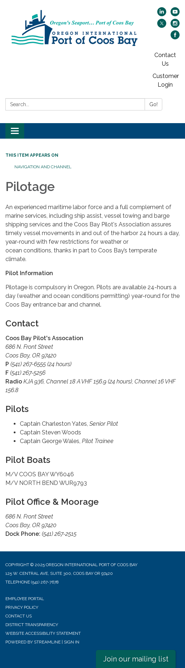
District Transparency (31, 624)
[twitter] (161, 25)
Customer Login (166, 80)
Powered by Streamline (33, 642)
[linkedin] (161, 14)
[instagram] (175, 25)
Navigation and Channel (42, 166)
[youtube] (175, 14)
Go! (153, 104)
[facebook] (175, 37)
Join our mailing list (135, 659)
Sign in (71, 642)
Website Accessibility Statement (43, 633)
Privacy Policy (21, 607)
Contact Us (165, 59)
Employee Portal (24, 598)
